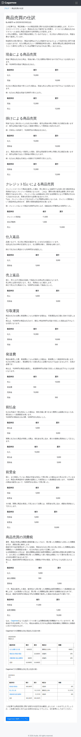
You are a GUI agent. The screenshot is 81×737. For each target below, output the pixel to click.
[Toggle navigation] (76, 3)
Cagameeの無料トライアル (17, 719)
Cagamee (14, 621)
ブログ (6, 8)
